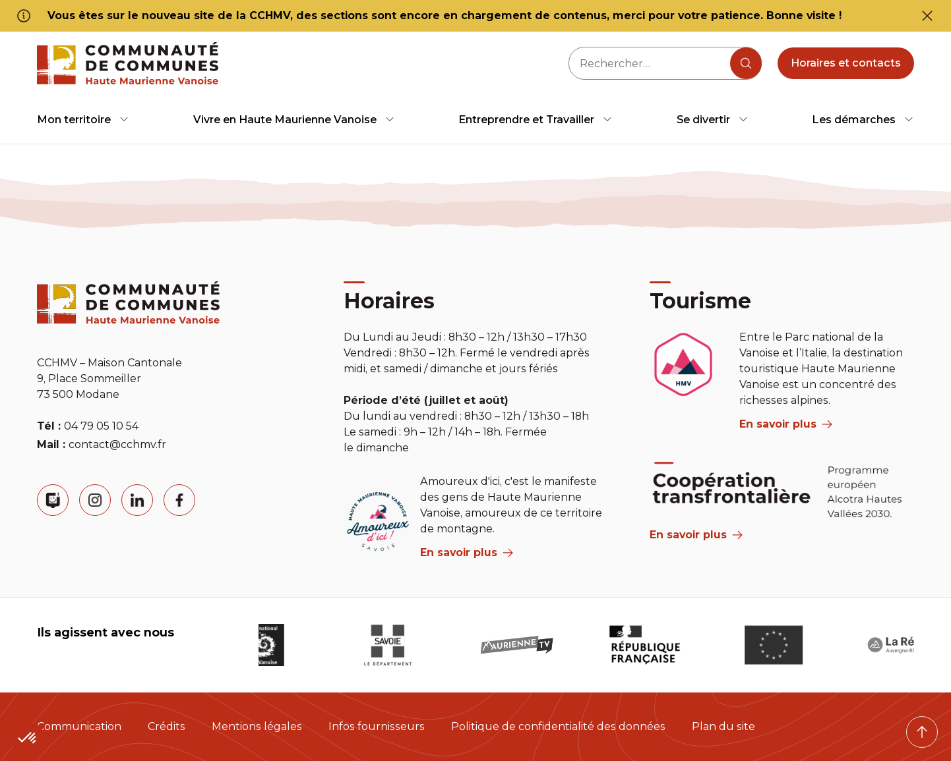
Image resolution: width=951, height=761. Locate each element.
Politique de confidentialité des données (558, 726)
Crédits (166, 726)
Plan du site (723, 726)
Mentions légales (257, 726)
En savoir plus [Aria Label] (696, 534)
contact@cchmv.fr (117, 444)
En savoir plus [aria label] (466, 552)
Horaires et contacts (846, 63)
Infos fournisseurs (376, 726)
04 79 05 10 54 (101, 426)
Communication (79, 726)
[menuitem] (83, 119)
